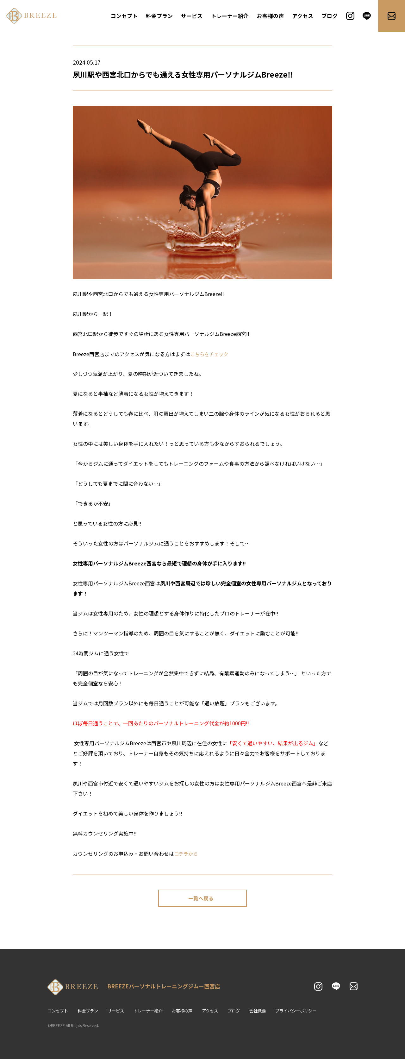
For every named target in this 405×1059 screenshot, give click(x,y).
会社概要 (268, 1011)
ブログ (328, 16)
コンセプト (128, 16)
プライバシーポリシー (309, 1011)
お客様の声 (271, 16)
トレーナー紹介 (231, 16)
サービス (194, 16)
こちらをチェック (210, 353)
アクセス (302, 16)
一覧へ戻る (201, 898)
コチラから (186, 853)
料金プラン (163, 16)
